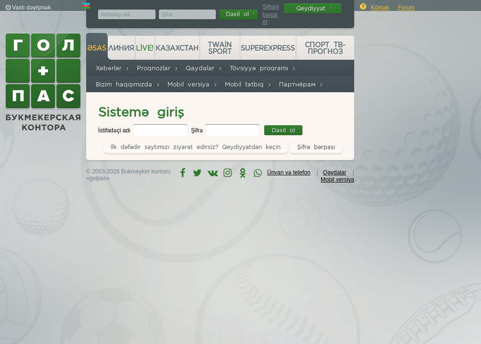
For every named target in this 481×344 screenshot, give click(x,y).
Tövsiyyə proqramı (263, 68)
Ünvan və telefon (288, 172)
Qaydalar (204, 68)
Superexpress (268, 48)
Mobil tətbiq (248, 84)
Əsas (96, 48)
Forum (406, 7)
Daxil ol (240, 14)
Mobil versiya (193, 84)
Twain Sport (220, 48)
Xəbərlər (113, 68)
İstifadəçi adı (115, 130)
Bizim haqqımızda (128, 84)
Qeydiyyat (314, 8)
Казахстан (177, 48)
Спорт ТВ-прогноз (325, 48)
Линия (121, 48)
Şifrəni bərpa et (270, 14)
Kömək (380, 7)
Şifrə (197, 130)
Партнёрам (301, 84)
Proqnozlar (158, 68)
